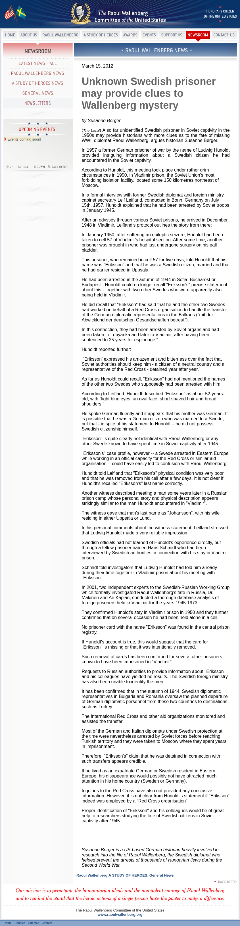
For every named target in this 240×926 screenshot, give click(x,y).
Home (8, 923)
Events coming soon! (24, 139)
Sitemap (33, 923)
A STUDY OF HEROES (127, 875)
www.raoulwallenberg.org (120, 914)
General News (161, 875)
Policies (19, 923)
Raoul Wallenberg (91, 875)
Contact (47, 923)
